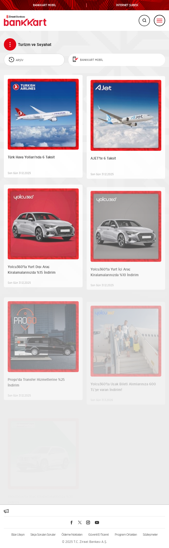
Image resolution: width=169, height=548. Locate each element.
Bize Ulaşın (17, 534)
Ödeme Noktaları (71, 534)
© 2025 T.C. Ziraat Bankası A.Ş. (84, 542)
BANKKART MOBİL (44, 5)
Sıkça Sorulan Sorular (43, 534)
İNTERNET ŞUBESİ (127, 5)
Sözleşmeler (150, 534)
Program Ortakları (126, 534)
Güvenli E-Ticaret (98, 534)
